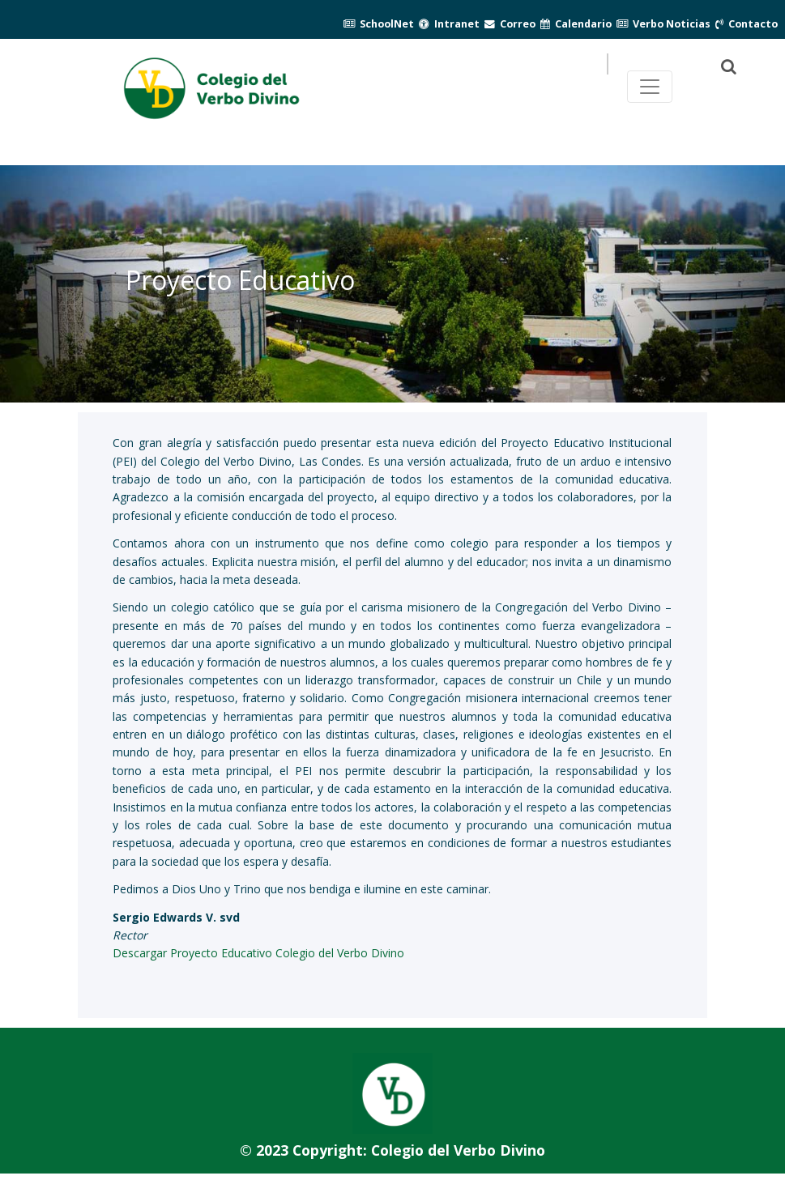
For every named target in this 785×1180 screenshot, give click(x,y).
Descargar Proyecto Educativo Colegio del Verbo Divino (258, 953)
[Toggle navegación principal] (649, 86)
